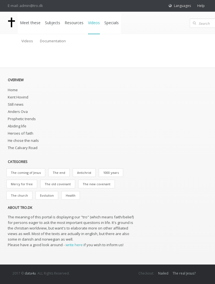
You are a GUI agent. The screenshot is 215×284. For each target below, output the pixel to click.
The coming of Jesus (26, 173)
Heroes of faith (20, 133)
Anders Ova (18, 111)
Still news (16, 104)
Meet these (30, 22)
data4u (30, 273)
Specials (111, 22)
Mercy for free (22, 184)
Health (70, 195)
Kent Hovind (18, 97)
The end (59, 173)
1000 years (111, 173)
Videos (94, 22)
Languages (182, 5)
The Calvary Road (22, 147)
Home (13, 89)
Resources (74, 22)
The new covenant (96, 184)
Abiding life (17, 126)
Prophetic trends (22, 118)
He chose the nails (23, 140)
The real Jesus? (184, 273)
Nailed (163, 273)
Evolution (47, 195)
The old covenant (58, 184)
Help (201, 5)
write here (74, 244)
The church (19, 195)
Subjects (52, 22)
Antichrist (84, 173)
